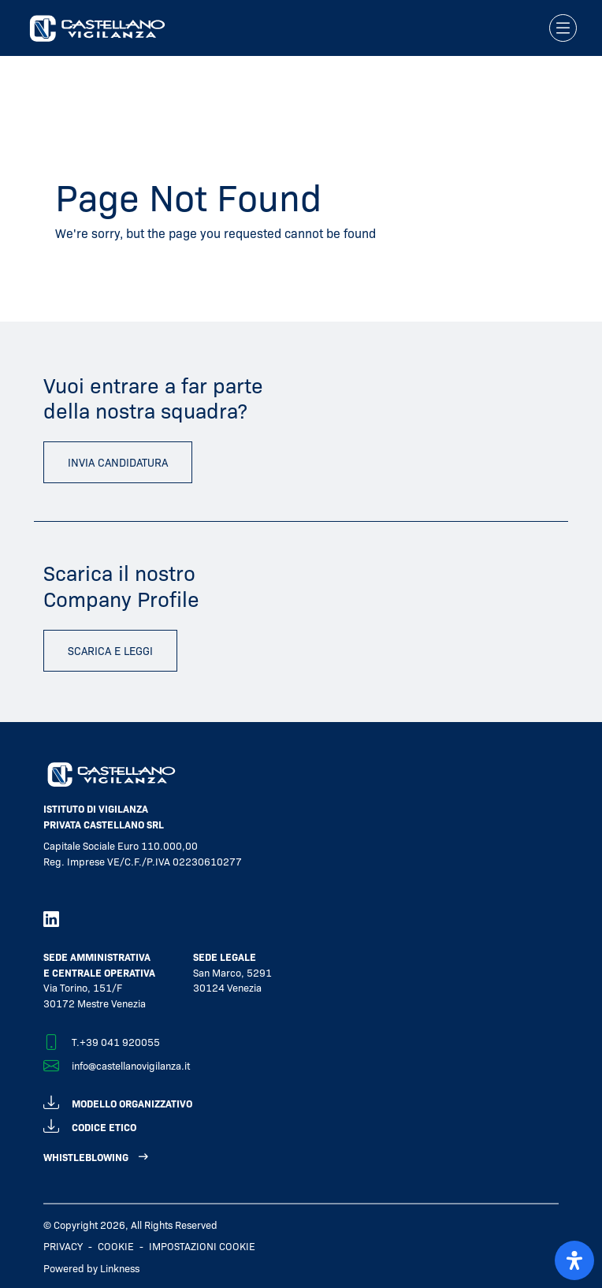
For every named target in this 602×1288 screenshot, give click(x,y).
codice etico (89, 1124)
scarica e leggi (110, 650)
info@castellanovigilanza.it (131, 1065)
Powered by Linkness (91, 1268)
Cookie (116, 1246)
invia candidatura (118, 462)
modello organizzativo (117, 1100)
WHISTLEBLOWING (85, 1156)
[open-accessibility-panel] (574, 1260)
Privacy (63, 1246)
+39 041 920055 (120, 1041)
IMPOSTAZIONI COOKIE (202, 1246)
